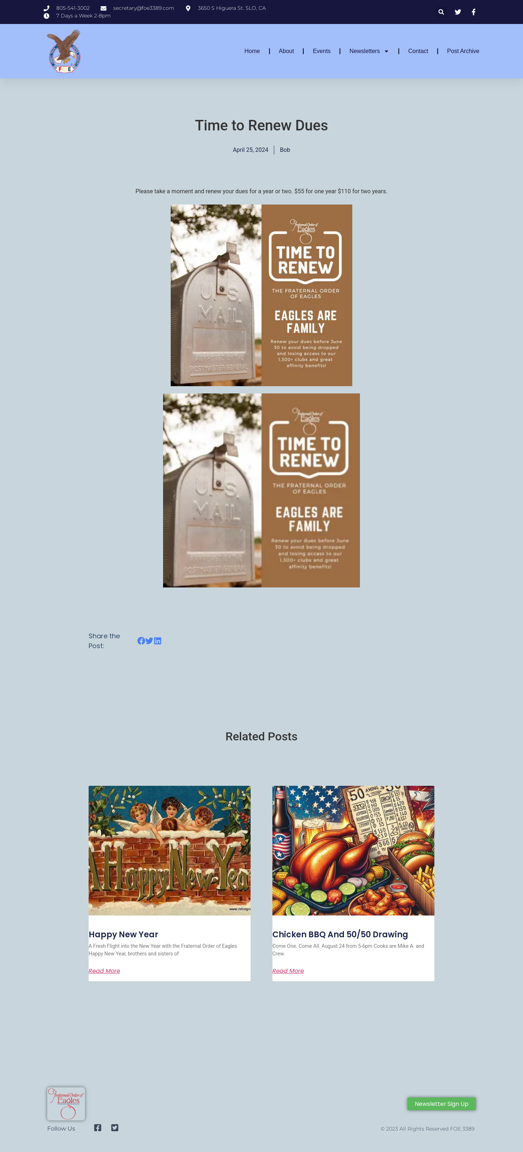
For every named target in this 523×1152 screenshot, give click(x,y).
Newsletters (369, 51)
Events (322, 51)
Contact (418, 51)
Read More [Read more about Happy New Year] (104, 971)
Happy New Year (123, 934)
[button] (441, 12)
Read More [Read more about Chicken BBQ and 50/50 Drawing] (288, 971)
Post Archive (463, 51)
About (286, 51)
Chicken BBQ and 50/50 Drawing (340, 934)
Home (252, 51)
